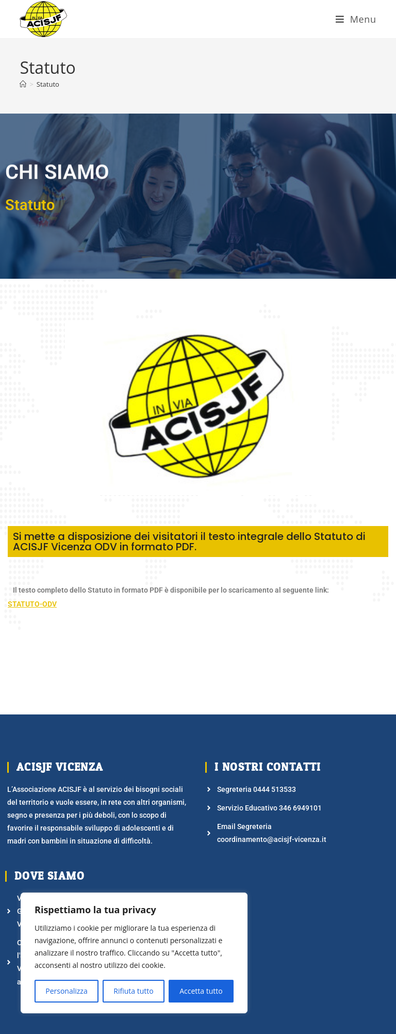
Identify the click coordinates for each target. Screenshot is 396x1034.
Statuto (48, 84)
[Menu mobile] (356, 19)
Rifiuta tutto (133, 991)
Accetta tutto (201, 991)
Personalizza (66, 991)
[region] (134, 953)
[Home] (23, 84)
